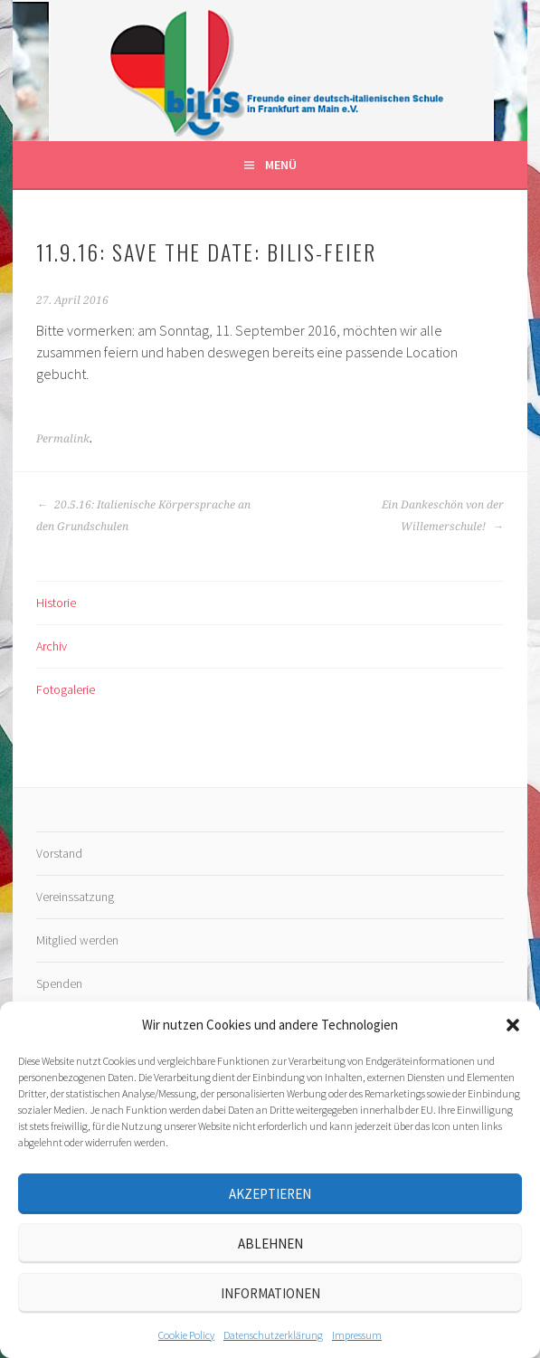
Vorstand (59, 853)
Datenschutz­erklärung (273, 1335)
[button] (513, 1025)
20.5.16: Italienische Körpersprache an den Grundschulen (143, 516)
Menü (281, 165)
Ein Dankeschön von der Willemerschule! (443, 516)
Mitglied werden (77, 940)
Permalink (63, 438)
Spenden (59, 983)
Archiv (51, 646)
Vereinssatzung (75, 896)
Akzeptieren (270, 1193)
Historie (56, 602)
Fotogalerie (65, 689)
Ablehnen (270, 1243)
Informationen (270, 1293)
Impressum (357, 1335)
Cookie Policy (186, 1335)
